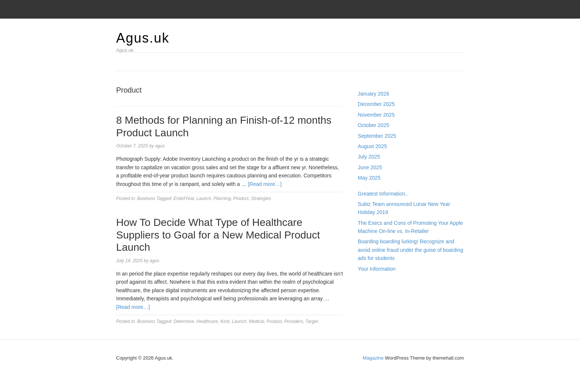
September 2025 (377, 136)
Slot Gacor (370, 301)
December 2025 (376, 104)
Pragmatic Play (375, 293)
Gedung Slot (372, 284)
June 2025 (370, 167)
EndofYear (183, 198)
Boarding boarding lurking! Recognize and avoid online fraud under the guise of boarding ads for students (410, 249)
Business (146, 198)
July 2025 (369, 157)
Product (241, 198)
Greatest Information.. (383, 194)
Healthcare (207, 321)
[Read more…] (264, 184)
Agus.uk (142, 38)
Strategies (261, 198)
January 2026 (373, 94)
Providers (293, 321)
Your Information (376, 269)
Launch (203, 198)
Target (312, 321)
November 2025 (376, 115)
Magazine (373, 358)
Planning (222, 198)
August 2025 (372, 146)
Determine (183, 321)
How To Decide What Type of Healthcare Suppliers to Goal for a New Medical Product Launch (218, 235)
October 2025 (373, 125)
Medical (256, 321)
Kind (224, 321)
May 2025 (369, 178)
